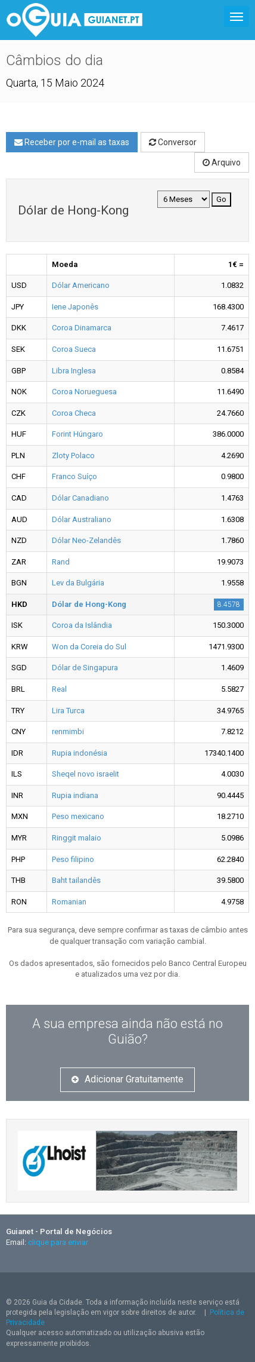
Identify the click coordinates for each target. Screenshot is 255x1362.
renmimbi (68, 731)
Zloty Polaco (73, 455)
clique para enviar (58, 1242)
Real (59, 689)
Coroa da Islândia (82, 625)
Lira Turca (68, 710)
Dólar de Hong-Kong (89, 604)
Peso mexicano (78, 816)
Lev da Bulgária (78, 582)
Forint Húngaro (77, 434)
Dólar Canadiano (80, 497)
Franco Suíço (74, 476)
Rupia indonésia (79, 753)
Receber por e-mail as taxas (71, 142)
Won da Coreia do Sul (89, 646)
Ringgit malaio (76, 837)
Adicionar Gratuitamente (127, 1079)
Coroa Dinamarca (81, 327)
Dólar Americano (81, 285)
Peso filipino (73, 859)
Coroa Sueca (74, 349)
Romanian (69, 901)
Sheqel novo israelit (85, 773)
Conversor (173, 142)
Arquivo (222, 162)
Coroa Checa (74, 413)
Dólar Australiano (81, 519)
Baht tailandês (76, 880)
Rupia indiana (75, 795)
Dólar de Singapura (85, 667)
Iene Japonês (75, 306)
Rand (61, 561)
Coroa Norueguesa (84, 391)
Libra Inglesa (74, 370)
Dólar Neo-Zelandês (86, 540)
